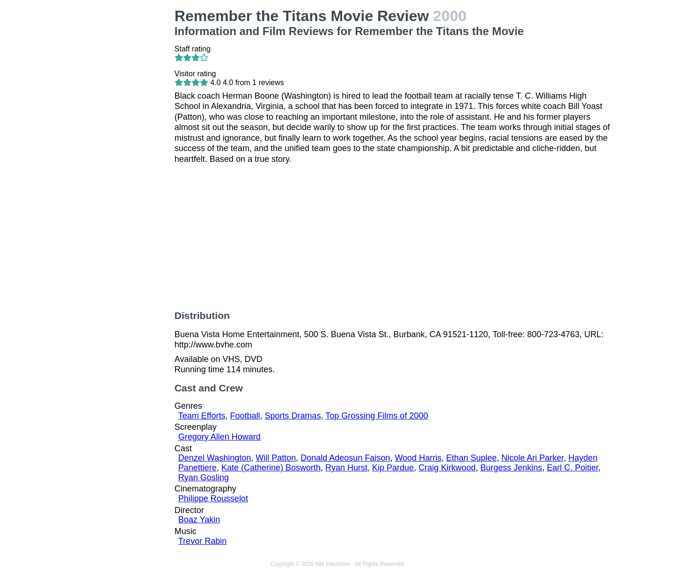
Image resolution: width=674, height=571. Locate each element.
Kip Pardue (393, 467)
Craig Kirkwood (447, 467)
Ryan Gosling (203, 477)
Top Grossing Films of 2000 (376, 415)
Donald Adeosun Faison (345, 458)
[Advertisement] (117, 147)
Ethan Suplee (471, 458)
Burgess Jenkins (511, 467)
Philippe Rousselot (213, 498)
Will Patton (276, 458)
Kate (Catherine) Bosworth (271, 467)
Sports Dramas (293, 415)
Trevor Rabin (202, 541)
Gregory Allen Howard (219, 436)
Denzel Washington (214, 458)
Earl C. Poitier (572, 467)
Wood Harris (418, 458)
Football (245, 415)
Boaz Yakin (199, 519)
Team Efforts (202, 415)
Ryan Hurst (346, 467)
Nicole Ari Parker (532, 458)
